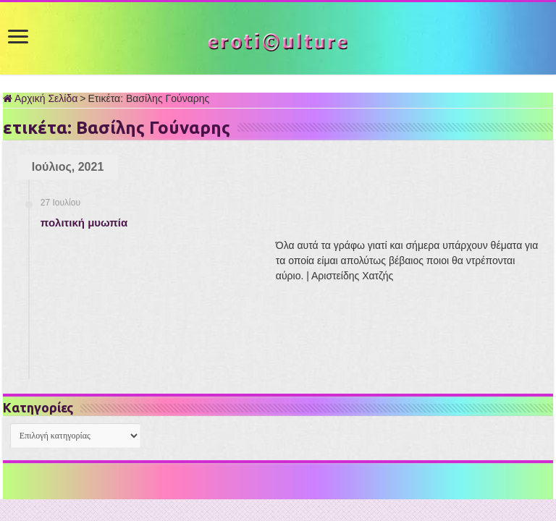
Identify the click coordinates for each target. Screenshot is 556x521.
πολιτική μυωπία (84, 222)
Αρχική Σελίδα (40, 98)
